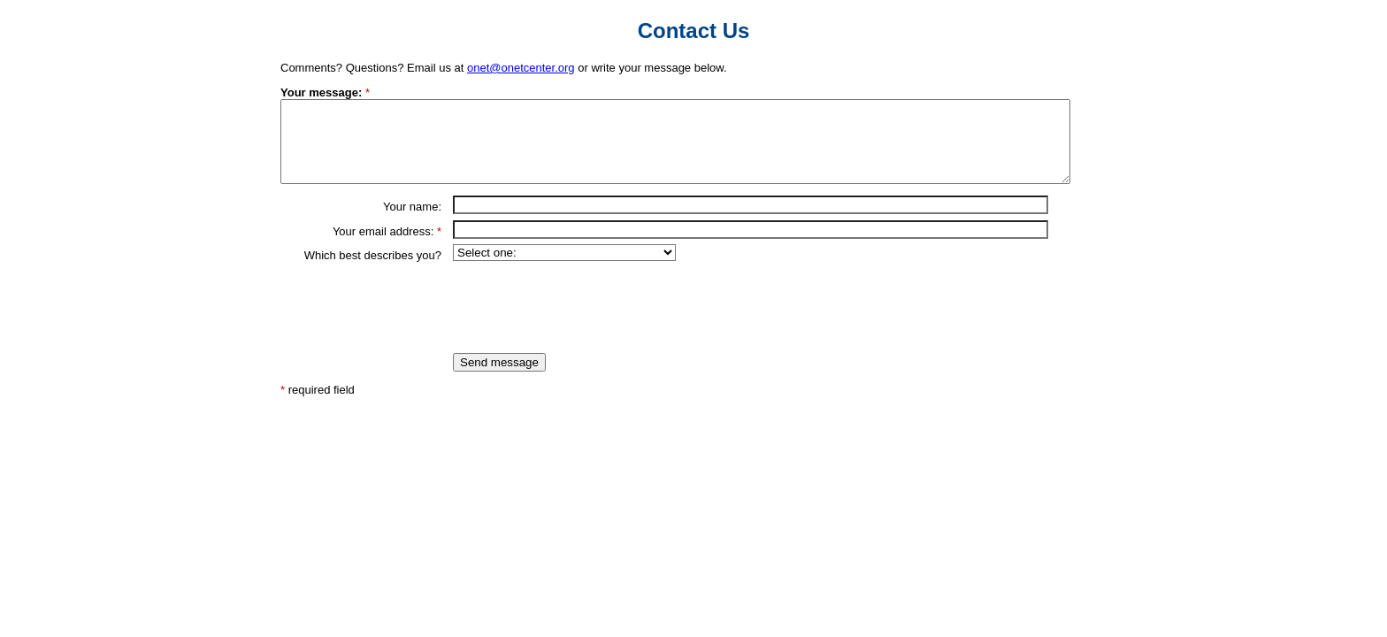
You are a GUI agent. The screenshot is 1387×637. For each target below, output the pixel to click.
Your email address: (383, 247)
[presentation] (587, 322)
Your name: (412, 222)
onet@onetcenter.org (521, 67)
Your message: (321, 92)
